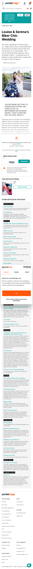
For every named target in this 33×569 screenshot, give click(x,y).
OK (16, 293)
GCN (19, 144)
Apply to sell (5, 559)
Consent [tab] (6, 272)
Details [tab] (16, 272)
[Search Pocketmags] (3, 9)
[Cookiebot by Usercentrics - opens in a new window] (23, 267)
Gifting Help (19, 516)
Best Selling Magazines (7, 508)
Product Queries (6, 545)
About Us (19, 545)
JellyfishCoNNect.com (22, 554)
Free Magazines (6, 511)
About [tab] (27, 272)
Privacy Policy (5, 523)
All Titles (4, 501)
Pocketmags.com (21, 548)
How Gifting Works (21, 513)
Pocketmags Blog (6, 514)
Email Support (20, 505)
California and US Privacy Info (8, 528)
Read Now (24, 161)
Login (16, 150)
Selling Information (6, 556)
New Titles (4, 505)
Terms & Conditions (7, 532)
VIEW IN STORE (22, 187)
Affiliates (4, 548)
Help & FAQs (20, 501)
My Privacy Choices (7, 538)
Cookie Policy (5, 535)
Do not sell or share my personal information (16, 299)
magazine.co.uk (20, 551)
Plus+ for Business (6, 520)
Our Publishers (5, 517)
